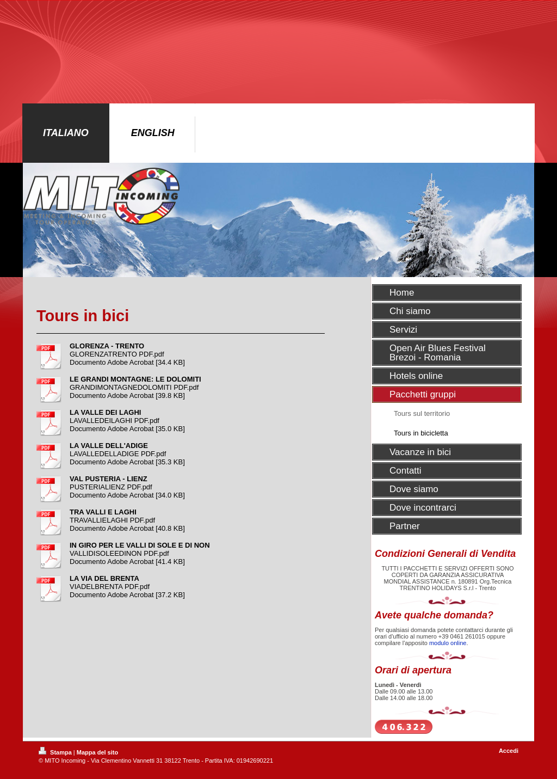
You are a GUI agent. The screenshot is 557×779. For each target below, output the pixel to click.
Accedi (508, 750)
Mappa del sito (97, 752)
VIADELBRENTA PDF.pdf (110, 586)
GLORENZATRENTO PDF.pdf (117, 354)
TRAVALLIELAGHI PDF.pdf (112, 520)
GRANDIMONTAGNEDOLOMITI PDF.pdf (134, 387)
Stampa (56, 752)
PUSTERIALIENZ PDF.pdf (111, 487)
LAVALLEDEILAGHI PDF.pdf (114, 420)
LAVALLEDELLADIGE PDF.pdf (118, 454)
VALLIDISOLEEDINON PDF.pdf (119, 553)
